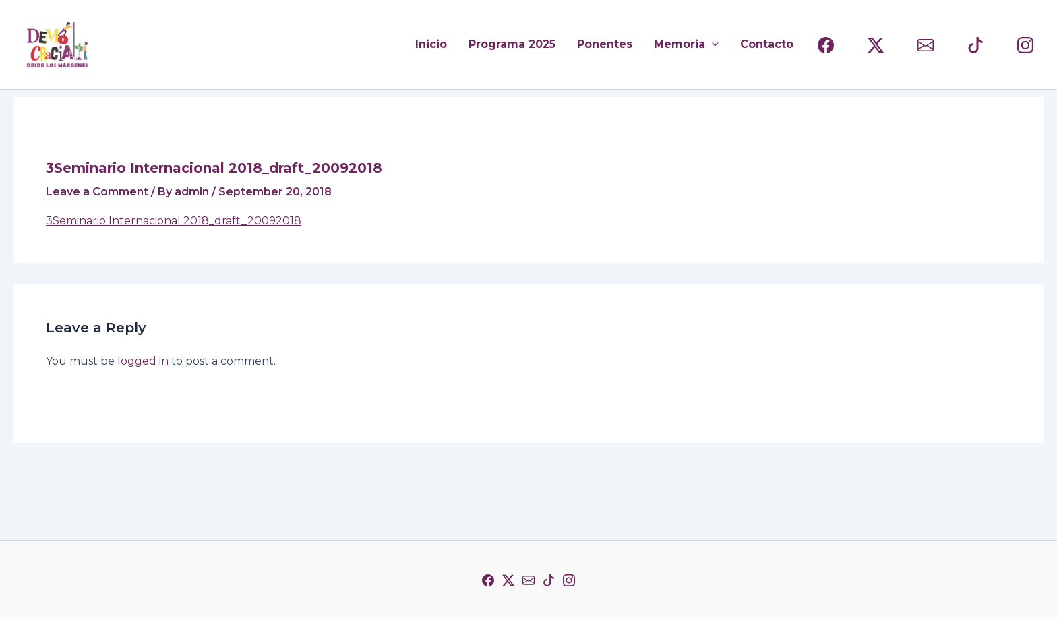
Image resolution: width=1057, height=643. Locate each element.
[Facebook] (488, 580)
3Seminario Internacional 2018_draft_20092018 (173, 220)
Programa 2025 (512, 44)
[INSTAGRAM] (1025, 45)
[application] (712, 44)
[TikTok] (549, 580)
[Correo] (528, 580)
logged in (143, 361)
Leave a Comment (97, 191)
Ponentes (604, 44)
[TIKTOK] (975, 45)
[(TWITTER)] (876, 45)
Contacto (766, 44)
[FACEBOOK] (826, 45)
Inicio (431, 44)
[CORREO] (925, 45)
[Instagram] (569, 580)
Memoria (686, 44)
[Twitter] (508, 580)
